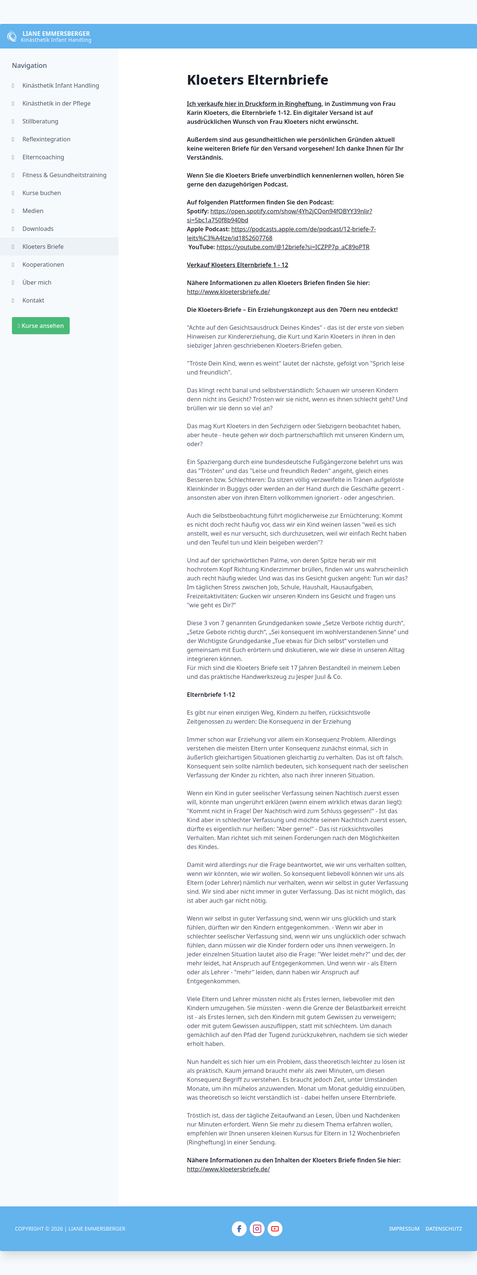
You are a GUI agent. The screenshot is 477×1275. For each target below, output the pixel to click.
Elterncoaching (38, 157)
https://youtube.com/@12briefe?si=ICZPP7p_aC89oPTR (293, 247)
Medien (28, 211)
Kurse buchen (36, 193)
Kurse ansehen (41, 326)
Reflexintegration (41, 139)
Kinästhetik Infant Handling (55, 85)
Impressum (404, 1228)
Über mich (31, 282)
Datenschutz (444, 1228)
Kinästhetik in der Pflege (51, 103)
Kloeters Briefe (38, 246)
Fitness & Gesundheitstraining (59, 175)
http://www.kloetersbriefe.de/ (228, 292)
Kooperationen (38, 264)
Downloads (33, 229)
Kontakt (28, 300)
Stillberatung (35, 121)
